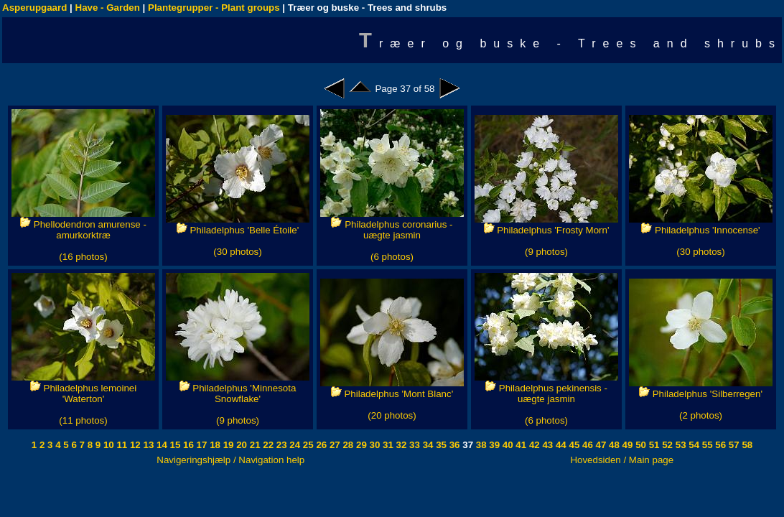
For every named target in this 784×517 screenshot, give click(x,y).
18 (213, 444)
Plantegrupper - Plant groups (214, 7)
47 (600, 444)
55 (706, 444)
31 (386, 444)
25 (307, 444)
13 (147, 444)
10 (107, 444)
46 (586, 444)
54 (693, 444)
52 (666, 444)
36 (453, 444)
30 (374, 444)
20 (241, 444)
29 (360, 444)
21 (254, 444)
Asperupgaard (34, 7)
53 (679, 444)
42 (533, 444)
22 (267, 444)
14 (160, 444)
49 (626, 444)
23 (280, 444)
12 (134, 444)
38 (480, 444)
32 (400, 444)
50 (639, 444)
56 (720, 444)
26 (320, 444)
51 (653, 444)
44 (559, 444)
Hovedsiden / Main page (621, 460)
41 (520, 444)
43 (547, 444)
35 (440, 444)
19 (227, 444)
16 (187, 444)
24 (294, 444)
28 (347, 444)
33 (413, 444)
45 (573, 444)
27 (333, 444)
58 (746, 444)
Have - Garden (107, 7)
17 (200, 444)
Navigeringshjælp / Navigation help (230, 460)
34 (427, 444)
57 (732, 444)
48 (613, 444)
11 (121, 444)
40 (506, 444)
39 (493, 444)
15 (174, 444)
